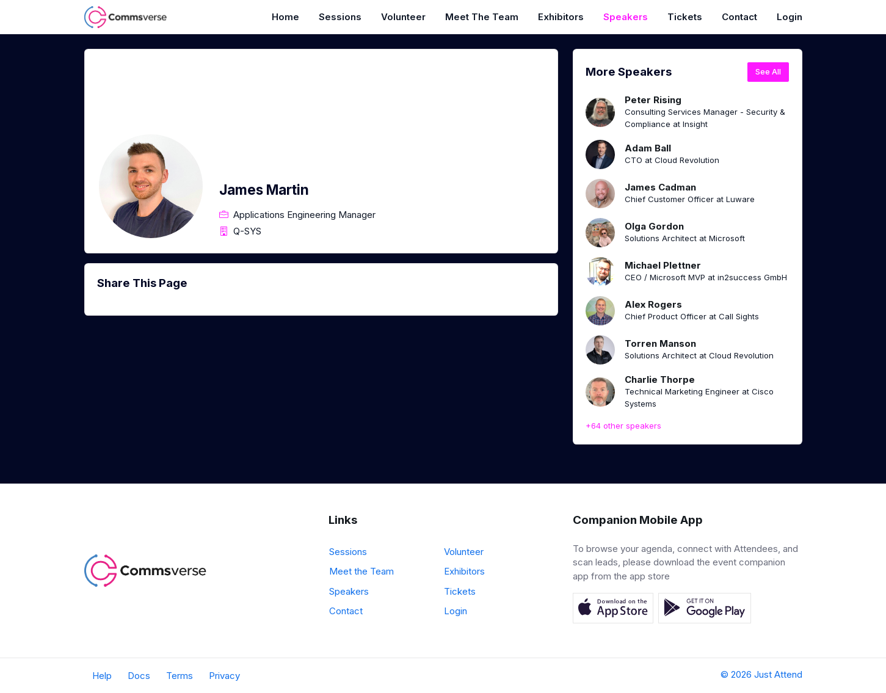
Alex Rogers (653, 304)
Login (789, 17)
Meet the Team (481, 17)
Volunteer (403, 17)
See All (768, 71)
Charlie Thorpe (660, 379)
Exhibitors (561, 17)
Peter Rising (653, 100)
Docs (139, 675)
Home (285, 17)
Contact (739, 17)
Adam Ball (648, 148)
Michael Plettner (663, 265)
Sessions (340, 17)
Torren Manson (660, 343)
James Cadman (660, 187)
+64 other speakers (623, 425)
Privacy (224, 675)
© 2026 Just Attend (761, 674)
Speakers (625, 17)
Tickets (684, 17)
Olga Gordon (654, 226)
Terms (179, 675)
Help (102, 675)
